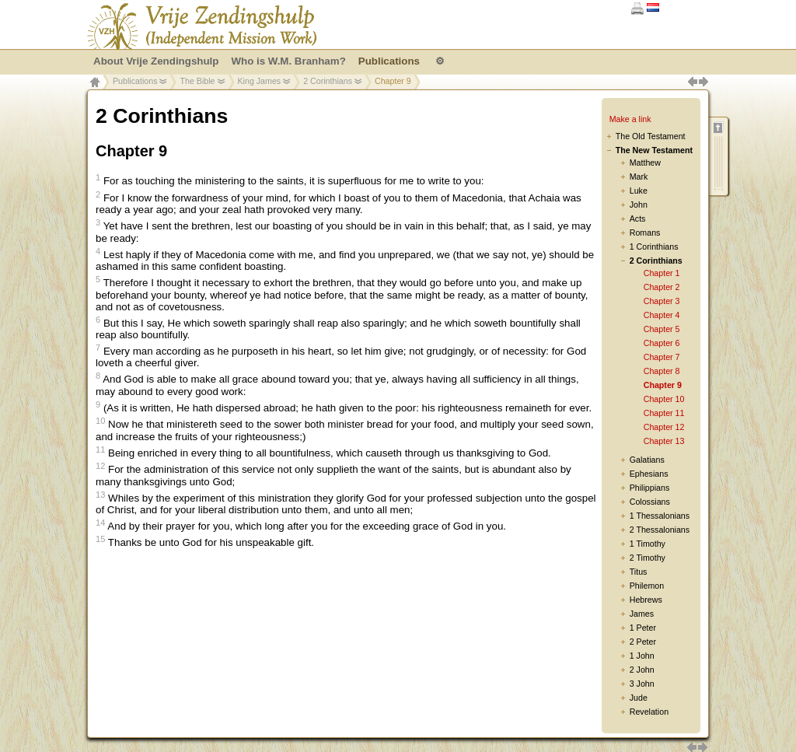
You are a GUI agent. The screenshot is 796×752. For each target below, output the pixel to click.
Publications (135, 81)
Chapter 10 (664, 399)
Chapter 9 (663, 385)
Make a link (630, 119)
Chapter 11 (664, 413)
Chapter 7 (662, 357)
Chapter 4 (662, 315)
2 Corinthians (327, 81)
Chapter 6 (662, 343)
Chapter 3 (662, 301)
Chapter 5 (662, 329)
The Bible (197, 81)
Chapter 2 (662, 287)
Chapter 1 (662, 273)
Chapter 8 (662, 371)
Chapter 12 (664, 427)
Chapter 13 (664, 441)
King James (259, 81)
